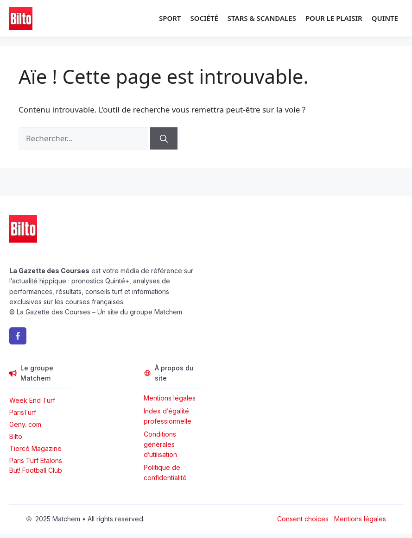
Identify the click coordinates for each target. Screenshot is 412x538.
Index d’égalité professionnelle (168, 416)
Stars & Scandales (262, 18)
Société (204, 18)
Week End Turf (32, 400)
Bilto (15, 436)
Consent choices (303, 519)
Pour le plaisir (333, 18)
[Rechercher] (163, 138)
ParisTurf (22, 412)
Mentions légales (170, 398)
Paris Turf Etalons (35, 460)
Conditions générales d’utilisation (160, 444)
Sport (170, 18)
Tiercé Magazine (35, 448)
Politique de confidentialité (165, 472)
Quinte (385, 18)
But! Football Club (35, 470)
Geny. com (25, 424)
